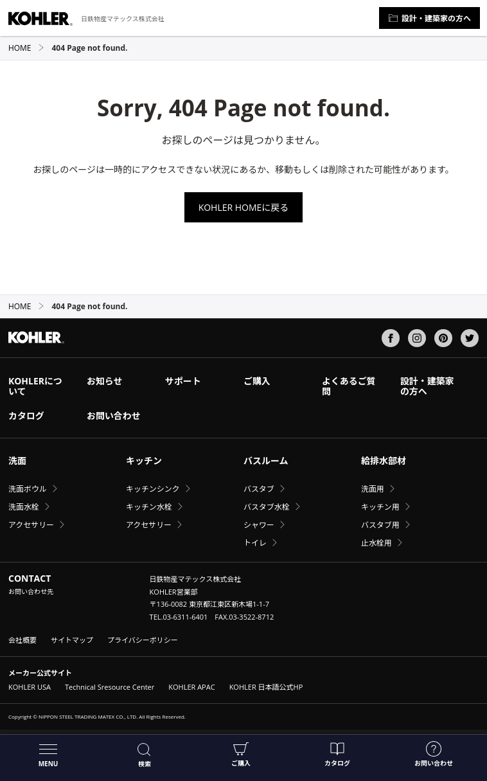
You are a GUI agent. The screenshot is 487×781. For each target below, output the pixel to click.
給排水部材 (383, 460)
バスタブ (259, 488)
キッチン (144, 460)
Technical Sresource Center (109, 687)
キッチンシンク (153, 488)
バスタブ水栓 (267, 506)
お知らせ (105, 381)
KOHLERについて (35, 386)
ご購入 (241, 754)
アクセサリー (31, 524)
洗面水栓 (23, 506)
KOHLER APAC (191, 687)
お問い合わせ (433, 754)
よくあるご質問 (349, 386)
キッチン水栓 (149, 506)
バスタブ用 (380, 524)
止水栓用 (376, 542)
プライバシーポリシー (142, 640)
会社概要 (22, 640)
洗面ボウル (27, 488)
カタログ (337, 754)
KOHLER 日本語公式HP (266, 687)
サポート (183, 381)
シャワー (259, 524)
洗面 (17, 460)
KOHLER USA (29, 687)
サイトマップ (72, 640)
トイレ (255, 542)
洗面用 (372, 488)
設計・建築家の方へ (429, 18)
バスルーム (266, 460)
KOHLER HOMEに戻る (244, 207)
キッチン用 (380, 506)
